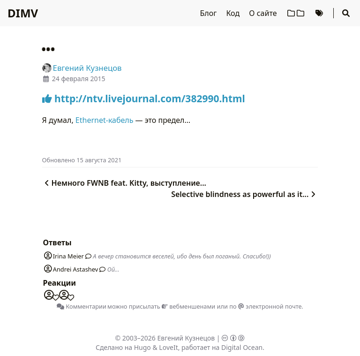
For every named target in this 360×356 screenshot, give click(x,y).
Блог (209, 13)
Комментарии (81, 306)
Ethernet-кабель (104, 120)
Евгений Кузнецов (186, 337)
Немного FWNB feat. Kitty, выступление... (124, 183)
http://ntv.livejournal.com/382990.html (143, 98)
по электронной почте (265, 306)
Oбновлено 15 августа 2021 (82, 160)
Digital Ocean (241, 347)
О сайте (263, 13)
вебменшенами (188, 306)
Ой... (113, 269)
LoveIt (168, 347)
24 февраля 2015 (78, 78)
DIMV (23, 13)
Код (233, 13)
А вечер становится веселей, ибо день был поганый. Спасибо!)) (181, 256)
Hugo (142, 347)
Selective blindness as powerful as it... (244, 194)
